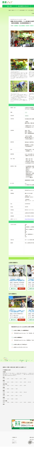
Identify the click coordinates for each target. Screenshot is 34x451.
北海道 (4, 371)
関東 (4, 380)
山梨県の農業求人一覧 (23, 10)
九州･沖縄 (5, 401)
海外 (4, 404)
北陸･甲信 (5, 384)
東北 (4, 377)
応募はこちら (21, 288)
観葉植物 (26, 115)
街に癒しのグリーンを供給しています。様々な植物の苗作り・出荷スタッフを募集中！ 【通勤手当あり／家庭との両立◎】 (17, 311)
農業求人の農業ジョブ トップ (13, 10)
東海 (4, 387)
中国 (4, 394)
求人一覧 (9, 6)
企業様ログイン (14, 442)
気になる (14, 288)
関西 (4, 390)
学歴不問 (27, 25)
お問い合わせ (32, 439)
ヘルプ (13, 439)
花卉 (26, 112)
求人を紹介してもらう (23, 6)
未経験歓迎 (16, 25)
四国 (4, 397)
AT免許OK (31, 25)
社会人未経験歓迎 (22, 25)
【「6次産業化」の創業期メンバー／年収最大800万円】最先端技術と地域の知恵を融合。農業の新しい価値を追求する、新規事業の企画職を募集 (17, 280)
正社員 (12, 25)
